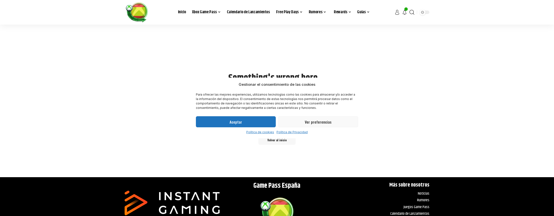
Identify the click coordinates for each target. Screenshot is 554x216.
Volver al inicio (277, 140)
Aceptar (236, 122)
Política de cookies (260, 132)
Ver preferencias (318, 122)
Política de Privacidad (292, 132)
